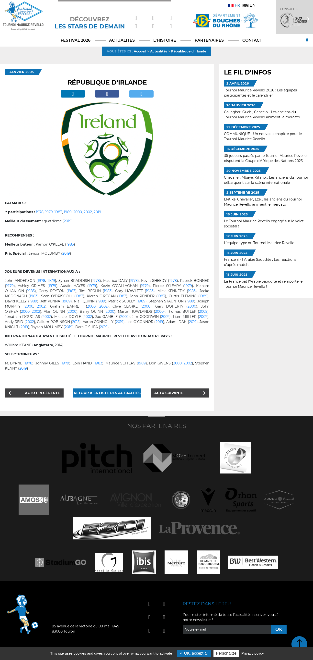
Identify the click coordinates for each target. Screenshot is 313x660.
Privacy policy (252, 653)
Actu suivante (168, 393)
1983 (58, 212)
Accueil (140, 51)
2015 (75, 322)
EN (249, 5)
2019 (97, 212)
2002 (88, 212)
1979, (49, 212)
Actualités (158, 51)
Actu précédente (42, 393)
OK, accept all (194, 653)
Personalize (226, 653)
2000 (77, 212)
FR (234, 5)
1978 (40, 212)
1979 (51, 280)
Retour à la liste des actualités (107, 393)
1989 (68, 212)
